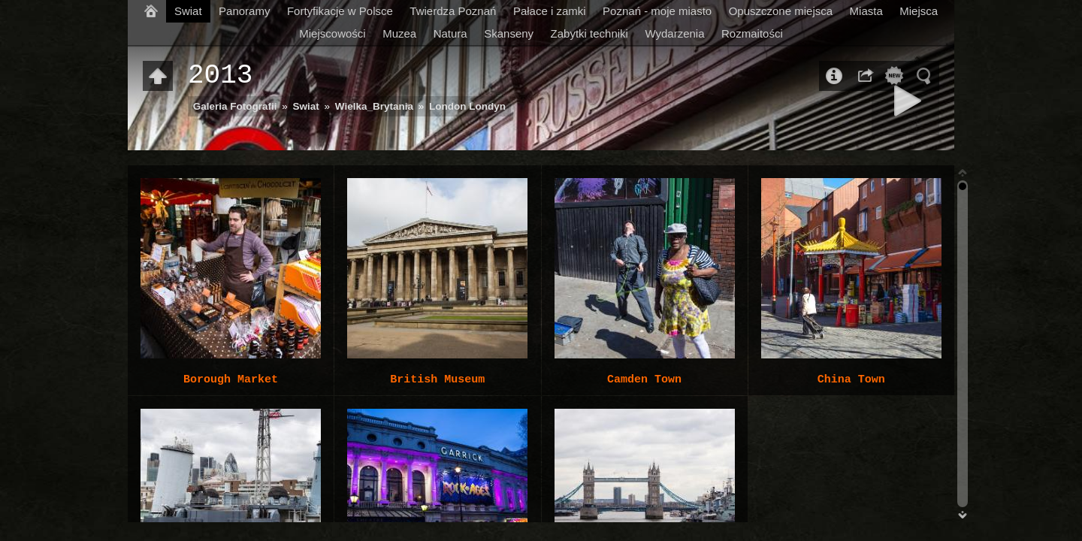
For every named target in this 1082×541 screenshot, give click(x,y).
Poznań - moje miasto (657, 11)
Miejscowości (332, 33)
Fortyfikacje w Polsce (340, 11)
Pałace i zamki (549, 11)
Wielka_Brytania (374, 106)
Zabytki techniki (589, 33)
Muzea (399, 33)
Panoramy (244, 11)
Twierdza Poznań (453, 11)
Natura (450, 33)
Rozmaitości (752, 33)
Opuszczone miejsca (781, 11)
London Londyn (467, 106)
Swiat (188, 11)
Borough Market (230, 379)
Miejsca (918, 11)
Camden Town (644, 379)
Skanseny (508, 33)
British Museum (437, 379)
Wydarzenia (674, 33)
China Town (851, 379)
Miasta (866, 11)
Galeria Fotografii (235, 106)
